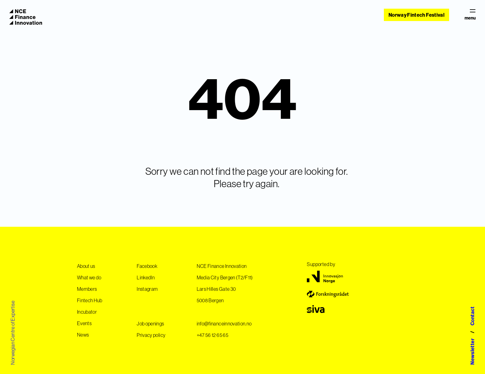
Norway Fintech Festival (416, 15)
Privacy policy (151, 335)
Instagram (147, 289)
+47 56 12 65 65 (212, 335)
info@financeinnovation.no (224, 323)
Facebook (147, 266)
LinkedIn (146, 277)
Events (84, 323)
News (83, 335)
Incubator (87, 312)
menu (470, 14)
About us (86, 266)
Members (87, 289)
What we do (89, 277)
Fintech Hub (89, 300)
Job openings (150, 323)
